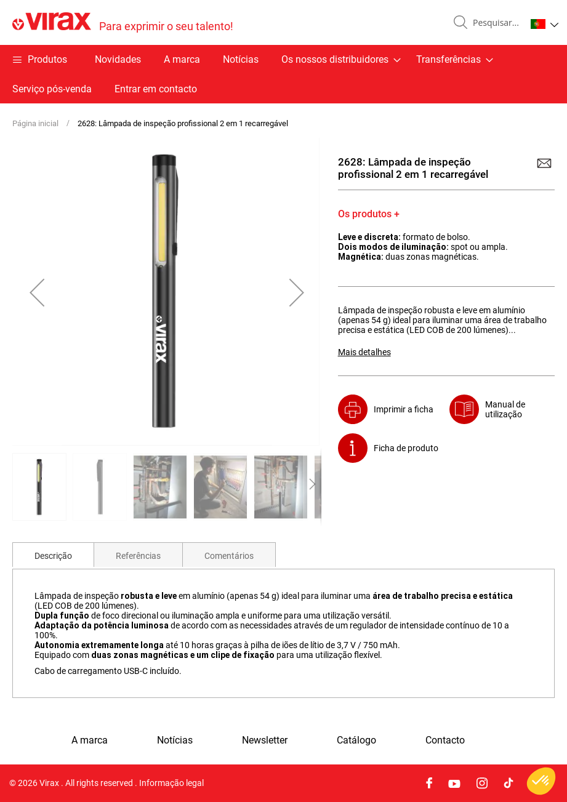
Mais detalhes (364, 352)
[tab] (53, 554)
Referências (138, 556)
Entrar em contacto (156, 89)
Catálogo (356, 740)
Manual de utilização (505, 409)
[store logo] (122, 22)
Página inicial (35, 123)
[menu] (283, 74)
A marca (182, 59)
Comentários (229, 556)
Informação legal (171, 783)
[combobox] (494, 23)
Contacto (445, 740)
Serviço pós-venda (52, 89)
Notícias (241, 59)
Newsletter (265, 740)
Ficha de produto (406, 448)
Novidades (118, 59)
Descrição (53, 556)
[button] (544, 24)
